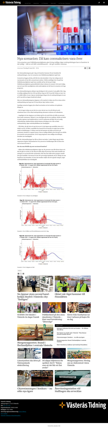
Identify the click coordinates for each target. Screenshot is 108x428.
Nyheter (28, 3)
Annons (36, 3)
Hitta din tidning (64, 3)
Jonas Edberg (22, 411)
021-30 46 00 (6, 405)
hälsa (19, 270)
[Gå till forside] (12, 3)
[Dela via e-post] (90, 68)
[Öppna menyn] (104, 3)
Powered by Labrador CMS (54, 426)
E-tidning (45, 3)
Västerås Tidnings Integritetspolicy (11, 415)
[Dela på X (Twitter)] (87, 68)
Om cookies (4, 413)
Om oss (53, 3)
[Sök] (99, 2)
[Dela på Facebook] (85, 68)
